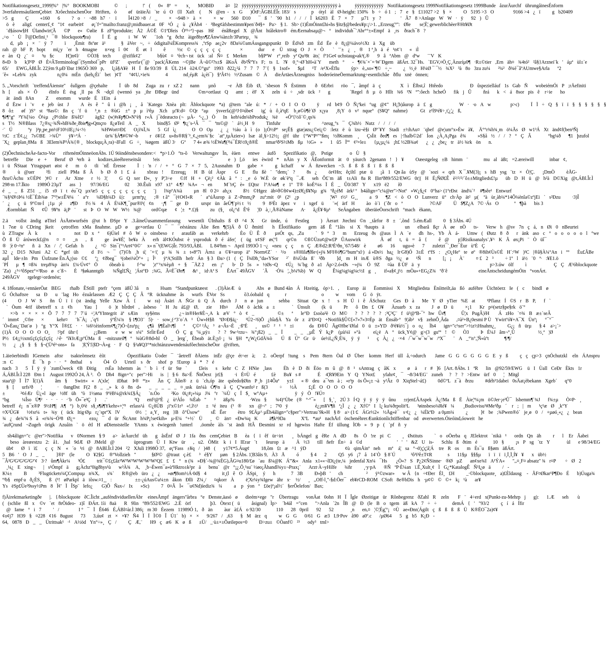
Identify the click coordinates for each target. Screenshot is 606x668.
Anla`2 (328, 503)
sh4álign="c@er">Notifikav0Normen (48, 435)
